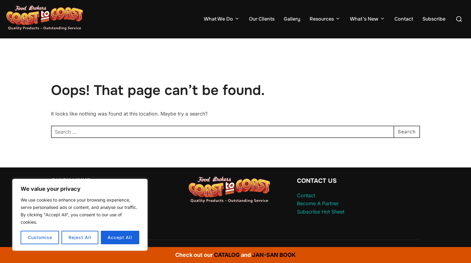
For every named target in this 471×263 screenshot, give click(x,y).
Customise (40, 237)
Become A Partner (318, 203)
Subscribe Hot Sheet (320, 212)
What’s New (367, 19)
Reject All (80, 237)
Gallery (292, 19)
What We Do (222, 19)
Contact (403, 19)
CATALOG (227, 255)
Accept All (120, 237)
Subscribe (433, 19)
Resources (325, 19)
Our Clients (262, 19)
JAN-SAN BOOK (274, 255)
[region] (80, 215)
